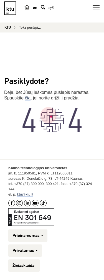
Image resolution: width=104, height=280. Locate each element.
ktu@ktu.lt (25, 194)
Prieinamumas (27, 235)
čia (28, 98)
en (35, 7)
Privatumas (25, 250)
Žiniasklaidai (23, 265)
